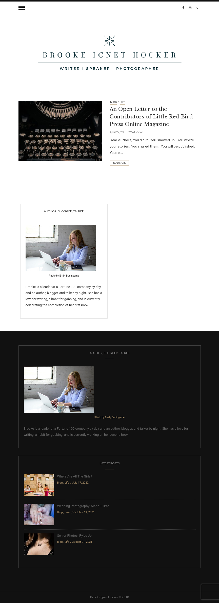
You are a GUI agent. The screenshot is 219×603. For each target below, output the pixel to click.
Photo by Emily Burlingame (64, 275)
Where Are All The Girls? (74, 476)
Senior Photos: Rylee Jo (74, 535)
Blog (113, 102)
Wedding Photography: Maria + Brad (83, 506)
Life (122, 102)
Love (67, 512)
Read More (119, 162)
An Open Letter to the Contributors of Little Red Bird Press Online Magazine (151, 116)
